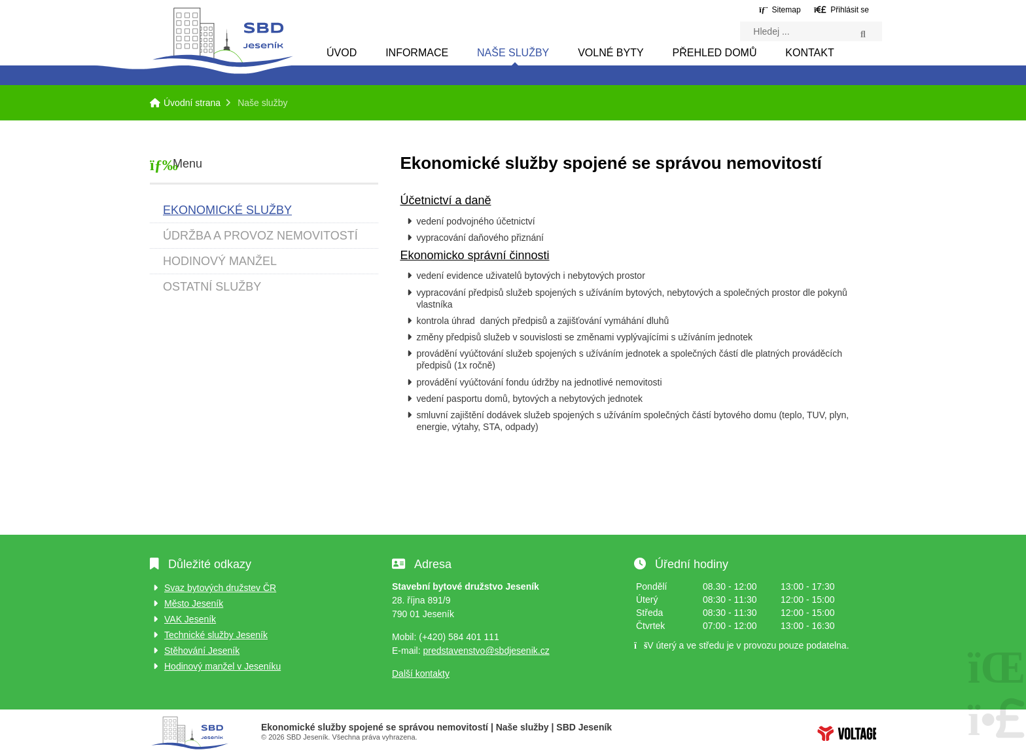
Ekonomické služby (227, 210)
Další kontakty (421, 673)
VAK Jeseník (190, 619)
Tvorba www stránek (846, 733)
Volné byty (610, 52)
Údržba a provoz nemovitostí (260, 235)
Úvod (342, 52)
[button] (841, 9)
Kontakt (809, 52)
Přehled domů (715, 52)
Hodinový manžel (220, 261)
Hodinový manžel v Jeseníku (222, 666)
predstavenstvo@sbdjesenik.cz (486, 650)
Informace (416, 52)
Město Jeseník (193, 603)
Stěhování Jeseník (201, 650)
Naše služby (513, 52)
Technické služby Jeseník (216, 635)
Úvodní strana (222, 37)
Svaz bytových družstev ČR (220, 588)
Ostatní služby (212, 286)
